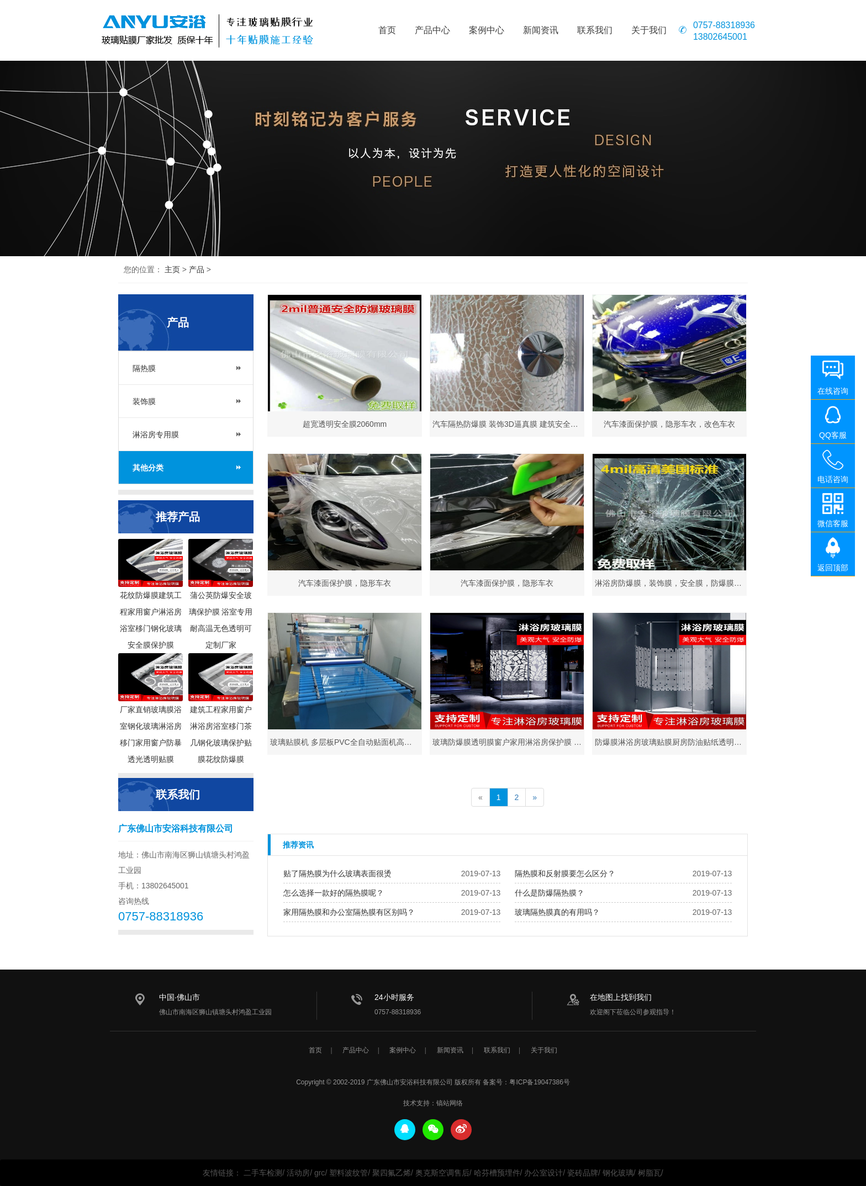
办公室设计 (543, 1172)
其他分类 (148, 467)
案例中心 (486, 30)
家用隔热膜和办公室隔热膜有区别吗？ (349, 912)
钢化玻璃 (618, 1172)
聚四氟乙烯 (391, 1172)
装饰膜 (144, 401)
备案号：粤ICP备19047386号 (526, 1082)
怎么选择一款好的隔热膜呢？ (333, 892)
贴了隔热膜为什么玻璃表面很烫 (337, 873)
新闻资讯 (540, 30)
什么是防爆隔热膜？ (549, 892)
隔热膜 (144, 368)
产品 (196, 269)
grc (319, 1172)
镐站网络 (449, 1103)
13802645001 (720, 37)
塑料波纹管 (348, 1172)
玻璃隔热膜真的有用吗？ (557, 912)
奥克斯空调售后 (442, 1172)
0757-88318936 (724, 25)
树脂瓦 (649, 1172)
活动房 (298, 1172)
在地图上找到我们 (621, 997)
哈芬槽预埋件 (497, 1172)
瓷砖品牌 (582, 1172)
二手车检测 (263, 1172)
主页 (172, 269)
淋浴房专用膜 (156, 434)
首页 (387, 30)
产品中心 (432, 30)
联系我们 (594, 30)
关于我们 (649, 30)
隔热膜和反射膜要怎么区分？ (565, 873)
